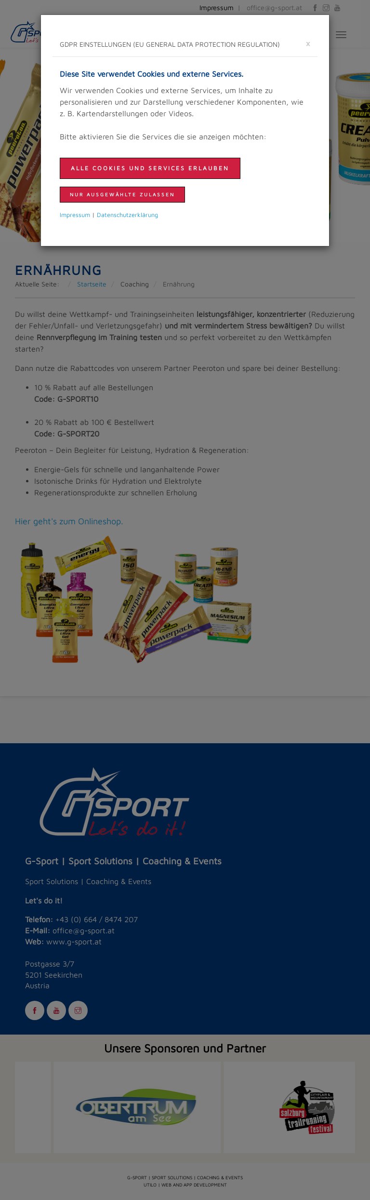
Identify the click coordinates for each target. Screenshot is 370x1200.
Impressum (75, 214)
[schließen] (307, 43)
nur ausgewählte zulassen (122, 194)
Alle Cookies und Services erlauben (150, 168)
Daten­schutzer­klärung (127, 214)
